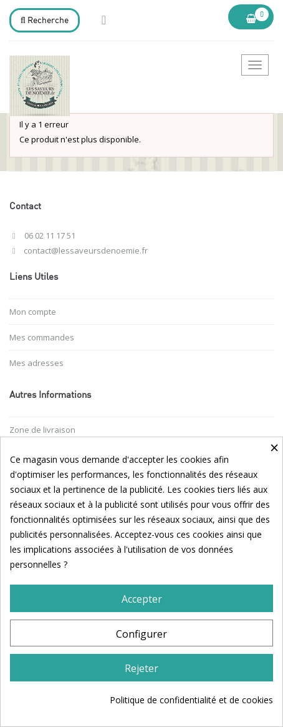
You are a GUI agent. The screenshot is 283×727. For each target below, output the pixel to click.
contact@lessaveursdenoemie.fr (86, 250)
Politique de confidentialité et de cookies (191, 700)
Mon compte (32, 311)
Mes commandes (41, 337)
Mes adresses (36, 362)
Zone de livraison (42, 429)
